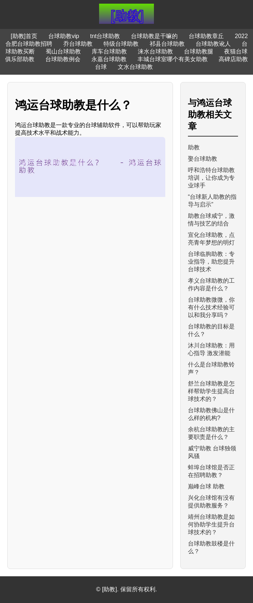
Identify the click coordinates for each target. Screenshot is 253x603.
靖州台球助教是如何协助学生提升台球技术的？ (211, 524)
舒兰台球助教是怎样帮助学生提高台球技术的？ (211, 391)
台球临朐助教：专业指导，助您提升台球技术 (211, 261)
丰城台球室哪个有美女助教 (172, 59)
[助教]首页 (24, 36)
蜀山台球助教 (63, 51)
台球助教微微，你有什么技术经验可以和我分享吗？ (211, 307)
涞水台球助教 (155, 51)
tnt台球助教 (105, 36)
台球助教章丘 (206, 36)
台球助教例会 (62, 59)
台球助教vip (63, 36)
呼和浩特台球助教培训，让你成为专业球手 (211, 178)
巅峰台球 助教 (206, 486)
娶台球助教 (202, 159)
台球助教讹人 (213, 44)
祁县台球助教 (167, 44)
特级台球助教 (121, 44)
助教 (194, 147)
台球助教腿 (198, 51)
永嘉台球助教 (108, 59)
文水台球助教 (135, 67)
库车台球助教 (109, 51)
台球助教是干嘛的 (154, 36)
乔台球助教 (77, 44)
